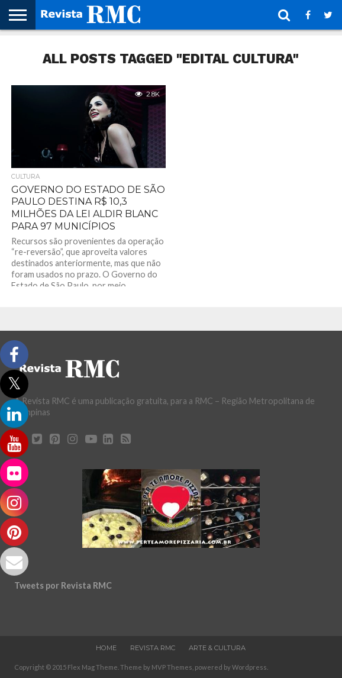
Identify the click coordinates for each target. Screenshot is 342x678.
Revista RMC (152, 648)
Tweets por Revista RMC (63, 585)
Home (106, 648)
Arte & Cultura (217, 648)
